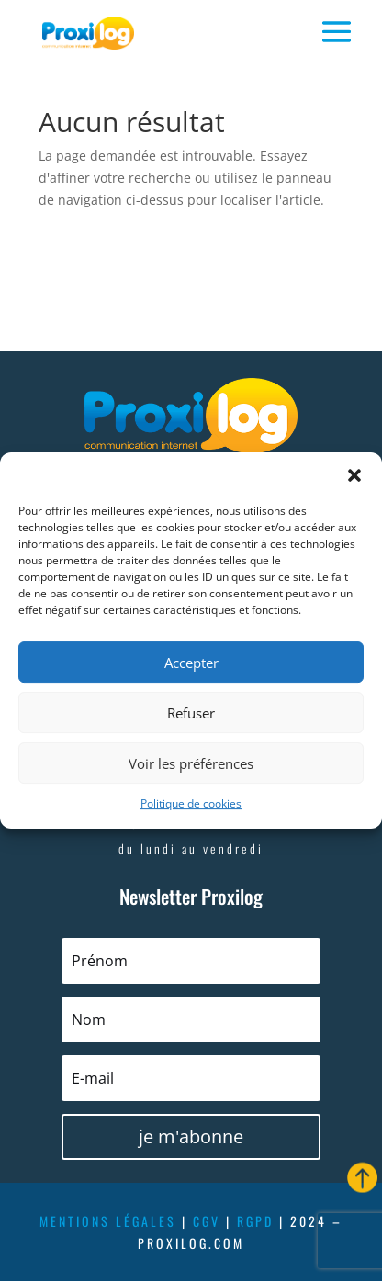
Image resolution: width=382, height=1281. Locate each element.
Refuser (191, 713)
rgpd (255, 1221)
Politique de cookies (191, 803)
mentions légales (107, 1221)
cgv (206, 1221)
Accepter (191, 662)
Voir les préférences (191, 763)
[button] (354, 475)
